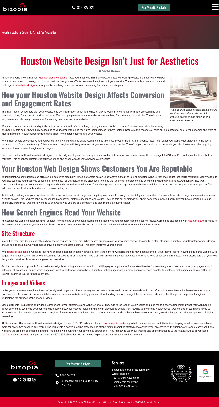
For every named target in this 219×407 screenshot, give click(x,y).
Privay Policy (118, 402)
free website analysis (17, 334)
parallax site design (19, 251)
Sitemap (107, 402)
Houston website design (52, 77)
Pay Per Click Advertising (125, 377)
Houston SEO (195, 220)
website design (26, 85)
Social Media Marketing (125, 382)
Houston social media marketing (112, 323)
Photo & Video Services (124, 386)
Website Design (120, 373)
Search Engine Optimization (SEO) (131, 369)
